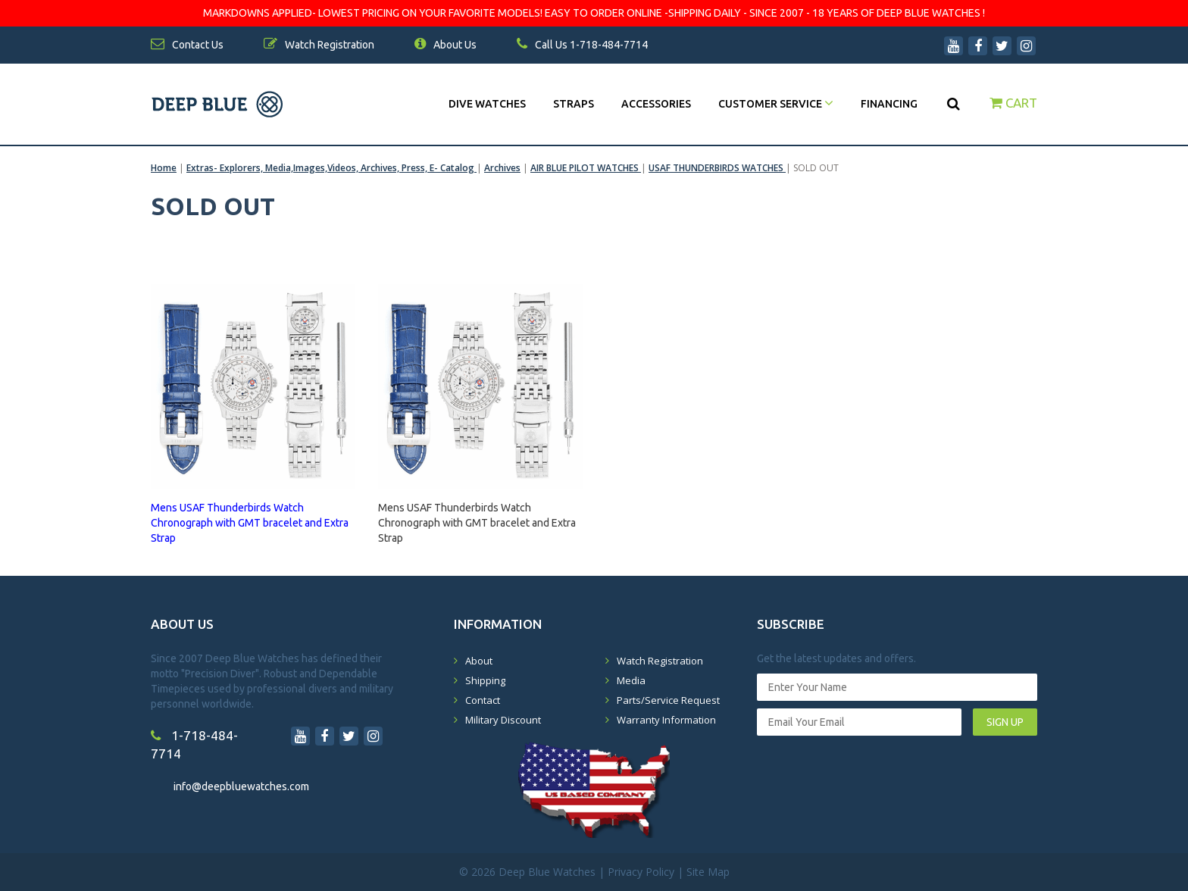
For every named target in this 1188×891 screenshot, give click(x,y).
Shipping (485, 680)
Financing (889, 104)
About (478, 660)
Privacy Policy (641, 871)
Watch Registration (660, 660)
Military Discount (503, 720)
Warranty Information (666, 720)
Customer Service (775, 104)
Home (164, 167)
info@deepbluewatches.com (241, 786)
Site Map (708, 871)
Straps (573, 104)
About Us (445, 45)
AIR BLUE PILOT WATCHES (585, 167)
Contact (482, 700)
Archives (502, 167)
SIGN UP (1005, 722)
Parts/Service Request (668, 700)
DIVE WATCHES (487, 104)
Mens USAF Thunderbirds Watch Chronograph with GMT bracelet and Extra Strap (477, 516)
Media (631, 680)
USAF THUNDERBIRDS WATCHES (717, 167)
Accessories (656, 104)
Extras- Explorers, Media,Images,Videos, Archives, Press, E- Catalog (331, 167)
